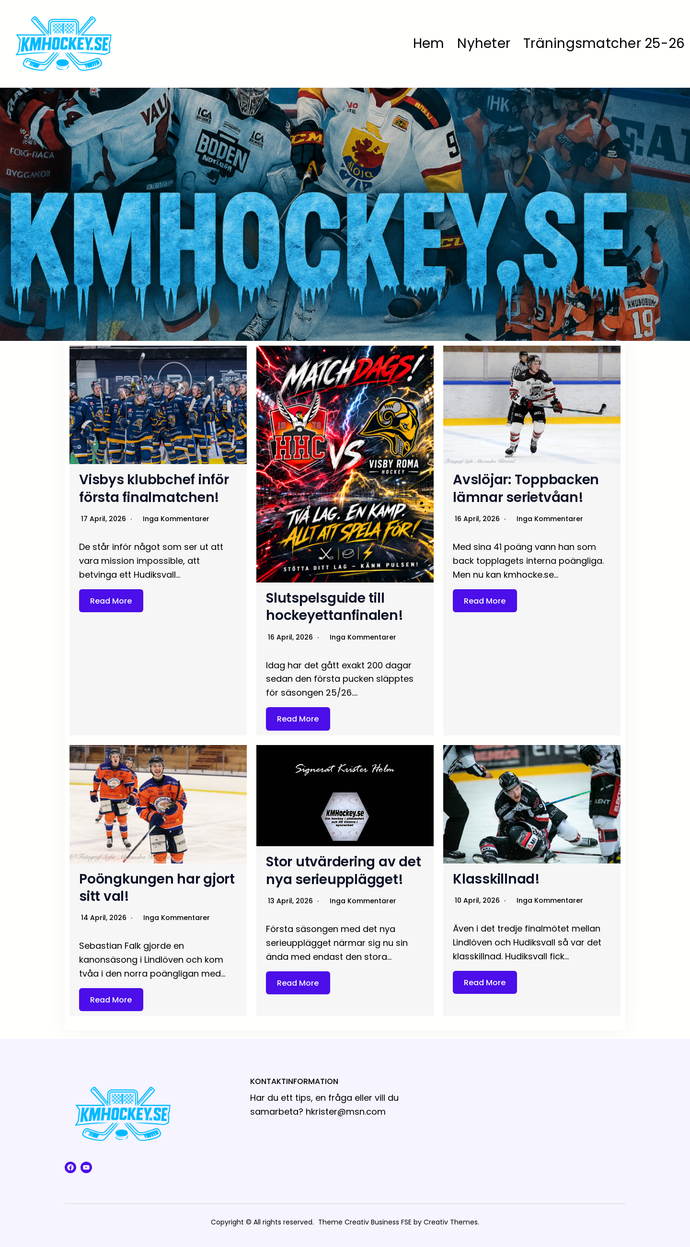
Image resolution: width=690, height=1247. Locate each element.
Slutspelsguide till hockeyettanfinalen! (335, 607)
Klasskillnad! (497, 879)
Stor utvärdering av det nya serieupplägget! (343, 870)
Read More (111, 600)
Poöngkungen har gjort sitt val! (157, 888)
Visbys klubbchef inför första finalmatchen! (154, 488)
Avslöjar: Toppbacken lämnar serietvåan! (526, 488)
